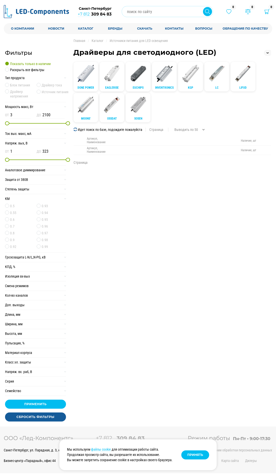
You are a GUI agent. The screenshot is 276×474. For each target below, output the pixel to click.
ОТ (7, 115)
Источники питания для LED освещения (139, 41)
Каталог (97, 41)
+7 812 (95, 14)
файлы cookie (101, 449)
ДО (39, 115)
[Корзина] (266, 11)
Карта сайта (230, 461)
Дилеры (251, 461)
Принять (195, 455)
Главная (79, 41)
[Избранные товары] (228, 11)
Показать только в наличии (30, 64)
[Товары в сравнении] (247, 11)
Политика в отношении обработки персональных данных (230, 450)
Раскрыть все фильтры (27, 70)
